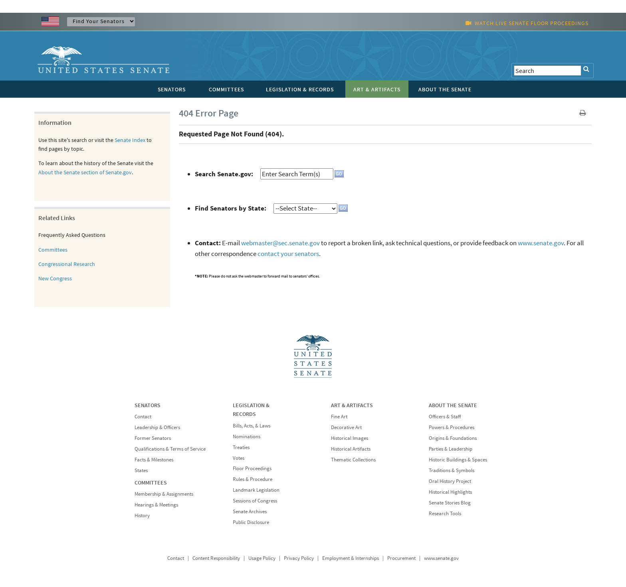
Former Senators (153, 438)
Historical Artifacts (350, 448)
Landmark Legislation (256, 490)
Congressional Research (66, 264)
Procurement (401, 558)
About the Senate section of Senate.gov (85, 172)
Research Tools (445, 513)
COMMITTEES (151, 482)
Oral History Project (450, 481)
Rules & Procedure (252, 479)
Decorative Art (346, 427)
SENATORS (147, 405)
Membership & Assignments (164, 493)
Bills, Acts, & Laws (251, 425)
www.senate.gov (541, 242)
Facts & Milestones (154, 459)
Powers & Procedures (451, 427)
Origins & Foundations (453, 438)
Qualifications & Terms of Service (170, 448)
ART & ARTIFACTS (352, 405)
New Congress (55, 278)
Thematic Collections (353, 459)
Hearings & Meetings (156, 504)
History (142, 515)
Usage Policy (261, 558)
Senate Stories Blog (450, 502)
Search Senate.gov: (224, 173)
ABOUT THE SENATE (453, 405)
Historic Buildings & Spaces (458, 459)
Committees (52, 249)
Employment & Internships (350, 558)
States (141, 470)
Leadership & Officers (157, 427)
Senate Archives (250, 511)
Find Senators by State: (230, 208)
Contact (143, 416)
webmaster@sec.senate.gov (280, 242)
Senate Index (130, 140)
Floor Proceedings (252, 468)
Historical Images (349, 438)
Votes (238, 458)
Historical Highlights (450, 492)
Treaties (241, 447)
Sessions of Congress (255, 500)
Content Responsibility (216, 558)
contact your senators (288, 253)
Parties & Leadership (450, 448)
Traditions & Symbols (451, 470)
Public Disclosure (251, 522)
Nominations (246, 436)
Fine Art (339, 416)
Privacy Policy (299, 558)
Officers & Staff (445, 416)
